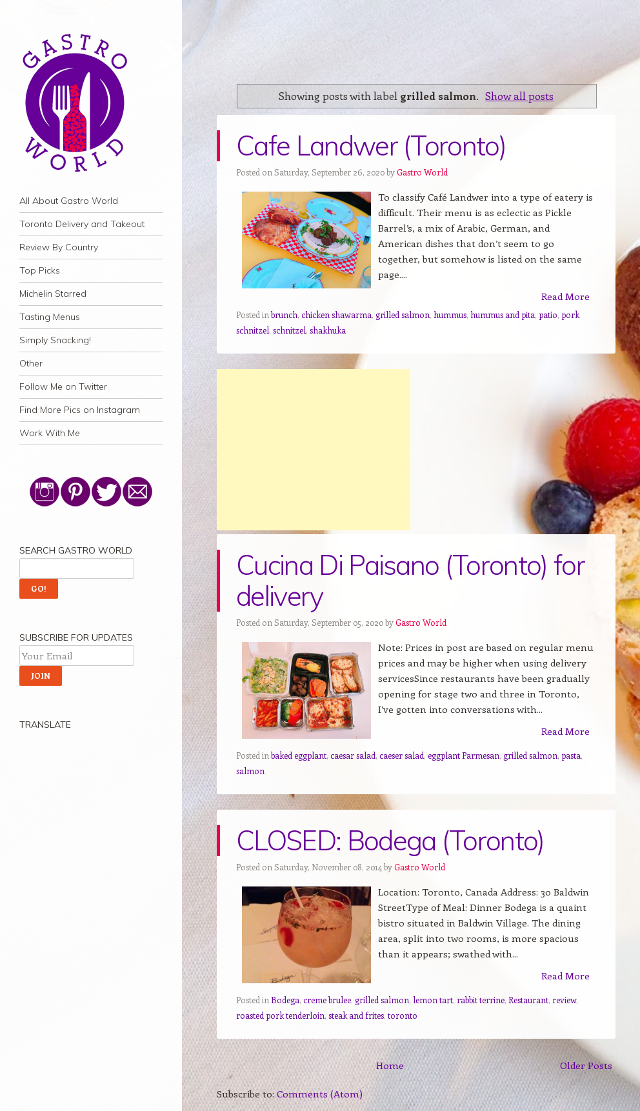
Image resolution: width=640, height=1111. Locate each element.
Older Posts (586, 1065)
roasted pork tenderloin (280, 1015)
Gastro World (422, 171)
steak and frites (356, 1015)
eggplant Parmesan (463, 755)
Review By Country (58, 247)
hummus (450, 314)
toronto (402, 1015)
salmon (250, 770)
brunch (284, 314)
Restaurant (528, 999)
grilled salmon (402, 314)
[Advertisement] (313, 449)
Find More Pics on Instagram (79, 409)
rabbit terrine (481, 999)
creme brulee (327, 999)
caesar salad (352, 755)
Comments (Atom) (320, 1093)
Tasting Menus (49, 317)
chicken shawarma (336, 314)
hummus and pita (502, 314)
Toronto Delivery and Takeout (82, 224)
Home (390, 1065)
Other (31, 363)
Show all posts (519, 95)
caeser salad (401, 755)
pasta (571, 755)
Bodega (285, 999)
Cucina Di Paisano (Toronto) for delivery (410, 580)
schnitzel (289, 330)
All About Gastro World (68, 200)
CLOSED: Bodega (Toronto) (390, 840)
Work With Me (49, 433)
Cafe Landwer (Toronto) (371, 145)
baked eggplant (298, 755)
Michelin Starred (52, 293)
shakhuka (328, 330)
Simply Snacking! (55, 340)
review (564, 999)
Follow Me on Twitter (63, 386)
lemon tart (433, 999)
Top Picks (39, 270)
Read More (565, 296)
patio (548, 314)
